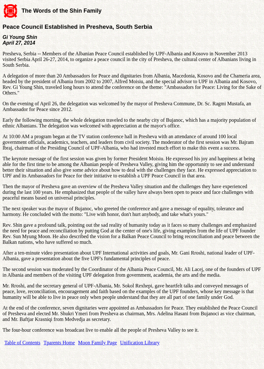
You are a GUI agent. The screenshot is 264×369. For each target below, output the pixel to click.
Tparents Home (59, 342)
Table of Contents (22, 342)
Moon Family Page (97, 342)
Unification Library (140, 342)
